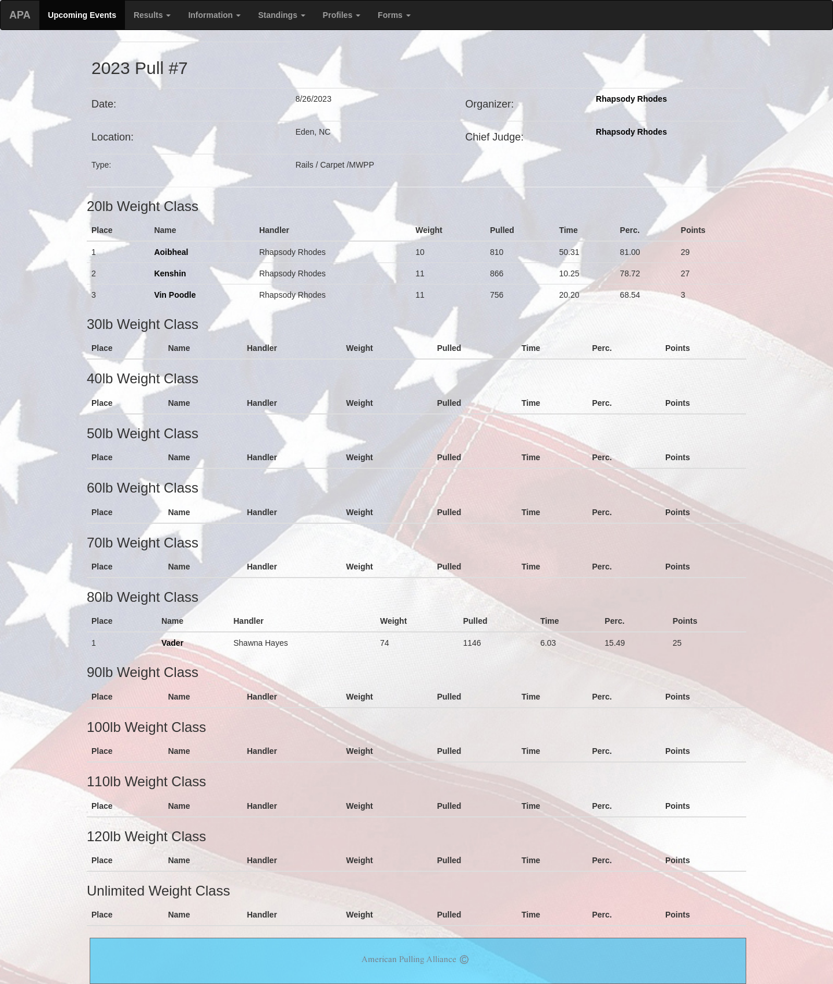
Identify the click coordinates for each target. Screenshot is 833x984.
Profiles (341, 15)
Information (214, 15)
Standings (281, 15)
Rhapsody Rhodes (631, 98)
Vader (172, 643)
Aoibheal (171, 252)
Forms (394, 15)
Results (152, 15)
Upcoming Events (82, 15)
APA (20, 15)
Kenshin (170, 273)
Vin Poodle (175, 294)
